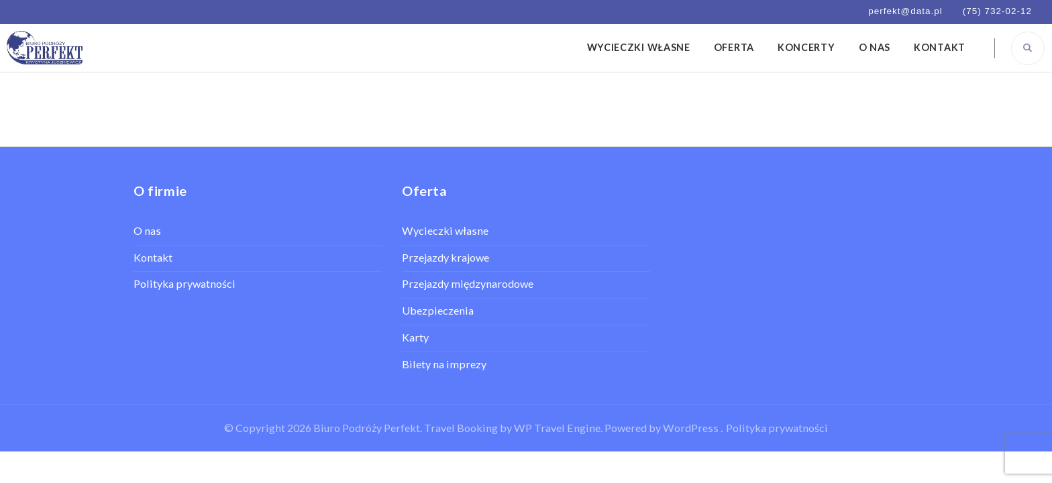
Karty (415, 337)
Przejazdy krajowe (445, 257)
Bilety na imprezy (444, 364)
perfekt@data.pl (905, 11)
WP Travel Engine (557, 427)
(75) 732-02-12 (997, 11)
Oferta (734, 47)
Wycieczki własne (638, 47)
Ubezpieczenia (438, 310)
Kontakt (939, 47)
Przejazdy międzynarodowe (467, 283)
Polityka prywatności (184, 283)
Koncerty (806, 47)
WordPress (691, 427)
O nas (875, 47)
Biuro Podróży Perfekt (366, 427)
